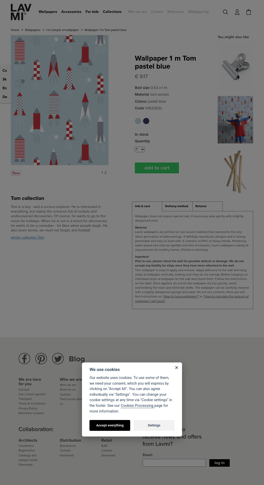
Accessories (71, 12)
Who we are (137, 12)
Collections (112, 12)
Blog (77, 359)
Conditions (26, 446)
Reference (175, 12)
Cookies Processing (137, 405)
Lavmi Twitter (58, 359)
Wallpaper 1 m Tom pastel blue (138, 121)
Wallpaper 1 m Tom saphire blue (146, 121)
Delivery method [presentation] (176, 206)
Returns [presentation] (201, 206)
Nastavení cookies (31, 413)
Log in (219, 462)
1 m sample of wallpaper (62, 30)
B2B (104, 446)
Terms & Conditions (32, 403)
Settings (154, 425)
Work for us (68, 389)
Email (147, 455)
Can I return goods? (32, 394)
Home (15, 30)
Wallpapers (48, 12)
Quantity (142, 141)
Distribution (68, 446)
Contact (157, 12)
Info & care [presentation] (142, 206)
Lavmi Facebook (24, 359)
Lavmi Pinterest (41, 359)
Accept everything (109, 425)
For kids (92, 12)
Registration (27, 450)
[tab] (147, 206)
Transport (25, 399)
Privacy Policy (28, 408)
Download (25, 464)
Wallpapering (198, 12)
